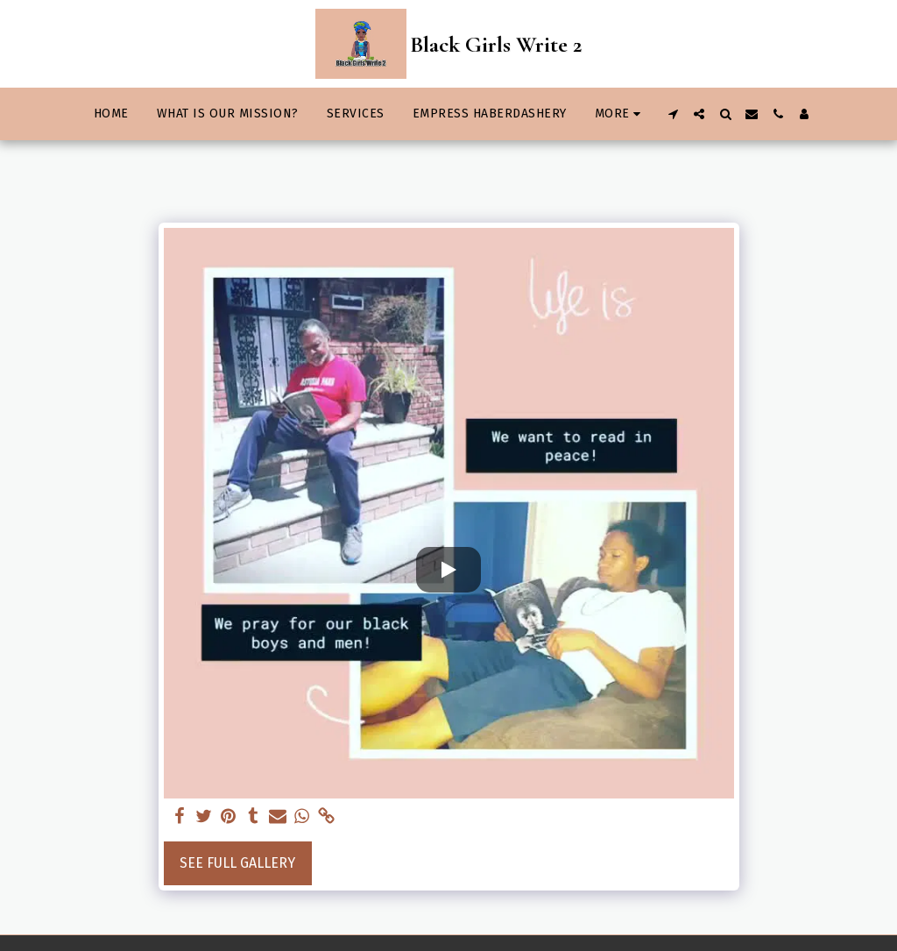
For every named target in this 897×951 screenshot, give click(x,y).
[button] (672, 114)
